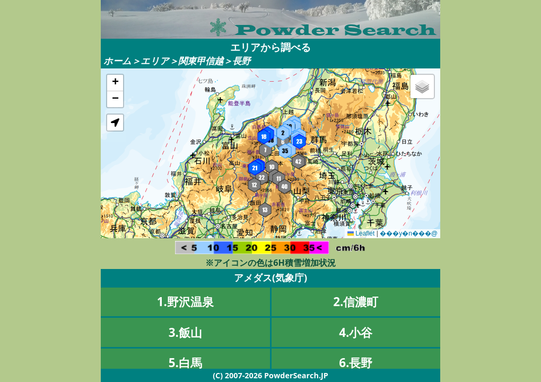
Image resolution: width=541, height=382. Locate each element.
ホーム (117, 61)
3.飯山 (185, 332)
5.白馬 (185, 362)
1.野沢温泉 (185, 301)
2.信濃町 (355, 301)
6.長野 (355, 362)
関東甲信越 (200, 61)
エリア (155, 61)
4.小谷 (355, 332)
